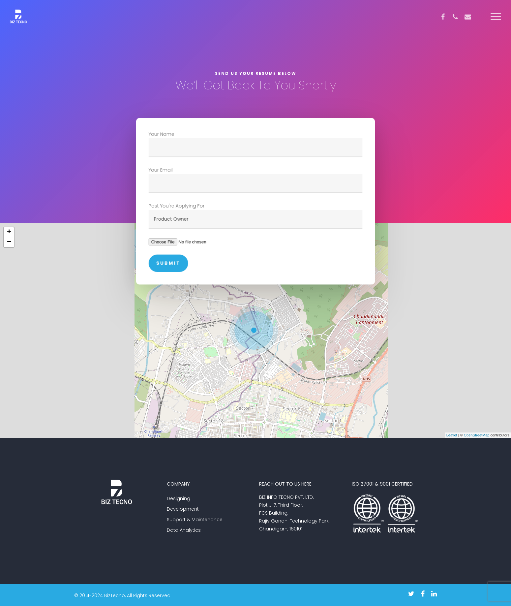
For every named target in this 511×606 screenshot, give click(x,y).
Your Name (255, 144)
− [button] (9, 242)
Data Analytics (184, 530)
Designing (178, 498)
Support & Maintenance (195, 519)
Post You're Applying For (255, 216)
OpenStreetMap (477, 435)
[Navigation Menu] (496, 16)
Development (183, 509)
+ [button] (9, 232)
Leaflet (451, 435)
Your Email (255, 180)
